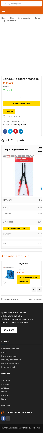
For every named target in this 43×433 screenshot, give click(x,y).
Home (3, 18)
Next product (35, 299)
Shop (12, 18)
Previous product (9, 299)
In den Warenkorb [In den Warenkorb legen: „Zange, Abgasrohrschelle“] (16, 228)
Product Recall (8, 367)
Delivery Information (11, 360)
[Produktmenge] (21, 97)
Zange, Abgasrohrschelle (15, 150)
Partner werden (9, 356)
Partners (5, 395)
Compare (9, 111)
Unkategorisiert (24, 18)
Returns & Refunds (10, 363)
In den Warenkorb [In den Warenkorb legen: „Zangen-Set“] (28, 277)
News (4, 392)
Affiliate (5, 388)
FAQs (4, 352)
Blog (3, 399)
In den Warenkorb (21, 104)
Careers (5, 384)
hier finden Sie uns (10, 349)
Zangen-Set (22, 263)
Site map (5, 381)
